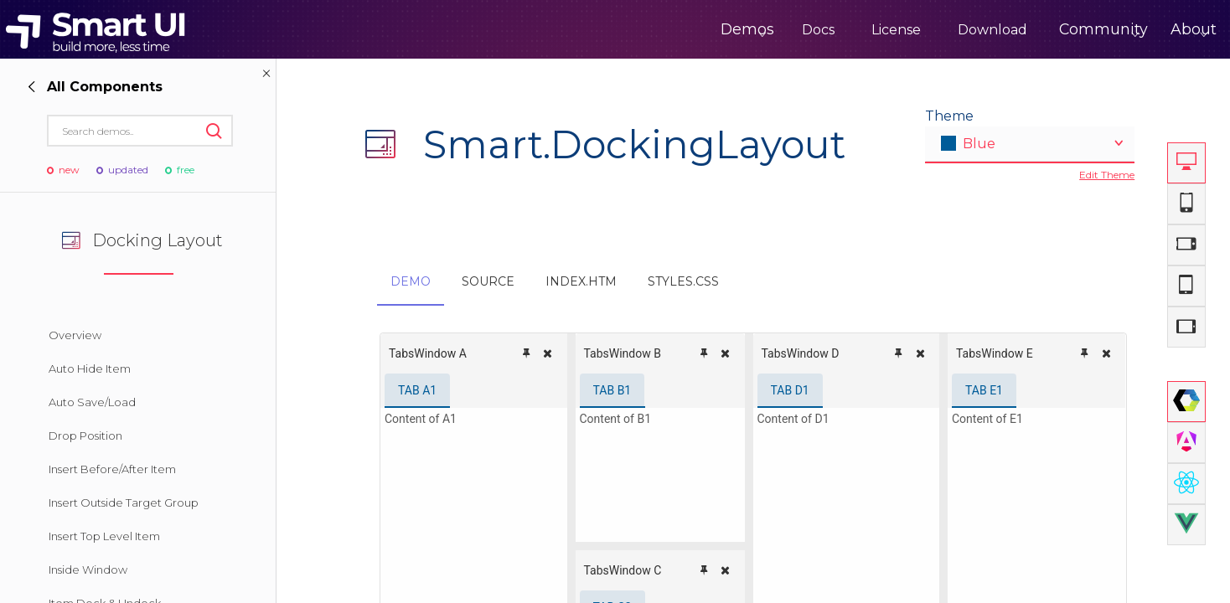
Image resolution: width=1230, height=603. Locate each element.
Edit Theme (1106, 174)
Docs (758, 30)
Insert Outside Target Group (124, 502)
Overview (75, 335)
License (836, 30)
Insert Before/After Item (112, 469)
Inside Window (88, 569)
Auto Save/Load (92, 402)
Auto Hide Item (90, 368)
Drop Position (85, 435)
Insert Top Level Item (104, 536)
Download (933, 30)
